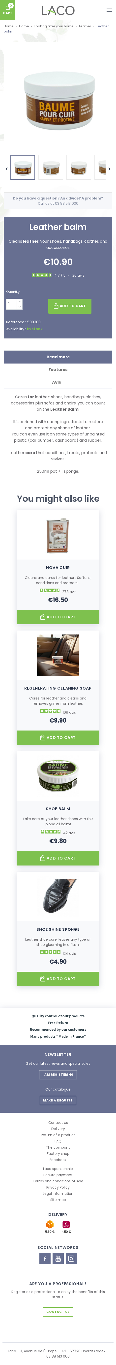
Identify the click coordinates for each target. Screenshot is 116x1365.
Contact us (58, 1122)
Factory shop (58, 1153)
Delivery (58, 1128)
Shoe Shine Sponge (58, 929)
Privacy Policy (58, 1187)
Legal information (58, 1193)
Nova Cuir (58, 567)
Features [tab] (58, 369)
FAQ (58, 1141)
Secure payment (58, 1174)
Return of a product (58, 1134)
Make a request (58, 1100)
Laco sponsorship (58, 1168)
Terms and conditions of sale (58, 1181)
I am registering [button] (58, 1074)
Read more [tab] (58, 357)
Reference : (16, 322)
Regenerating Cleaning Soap (57, 688)
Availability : (16, 329)
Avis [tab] (58, 382)
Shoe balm (58, 809)
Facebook (58, 1159)
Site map (58, 1199)
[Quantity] (11, 304)
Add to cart (70, 306)
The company (58, 1147)
